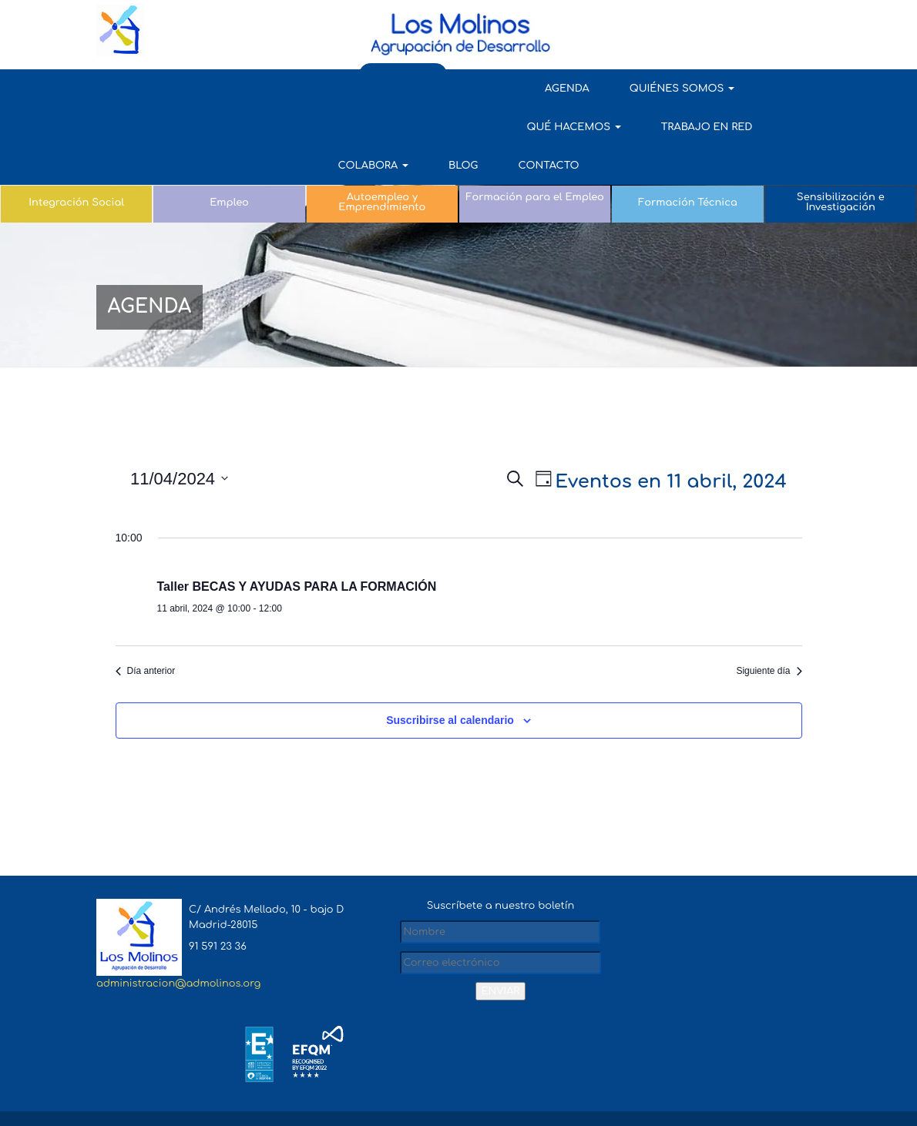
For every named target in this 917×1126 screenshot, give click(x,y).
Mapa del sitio (573, 1069)
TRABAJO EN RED (550, 88)
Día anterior (146, 680)
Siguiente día (768, 680)
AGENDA (162, 88)
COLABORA (672, 88)
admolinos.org (171, 1069)
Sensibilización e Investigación (841, 163)
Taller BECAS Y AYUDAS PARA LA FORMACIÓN (297, 596)
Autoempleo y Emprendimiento (381, 163)
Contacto (458, 127)
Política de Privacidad (751, 1069)
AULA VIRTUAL (776, 22)
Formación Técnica (687, 164)
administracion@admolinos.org (178, 992)
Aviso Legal (652, 1069)
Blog (761, 88)
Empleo (229, 164)
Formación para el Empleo (534, 158)
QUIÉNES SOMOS (277, 88)
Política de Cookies (766, 1102)
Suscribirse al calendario (450, 730)
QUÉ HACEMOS (418, 88)
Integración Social (76, 164)
